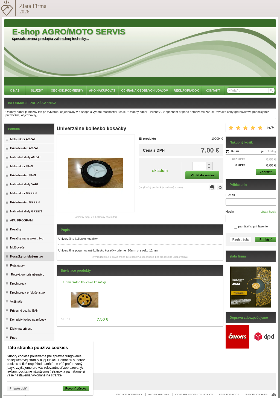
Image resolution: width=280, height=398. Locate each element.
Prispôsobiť (18, 388)
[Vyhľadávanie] (251, 90)
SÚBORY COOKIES (256, 394)
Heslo (230, 211)
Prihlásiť (265, 239)
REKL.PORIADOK (229, 394)
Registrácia (240, 239)
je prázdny (268, 151)
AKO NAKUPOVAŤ (158, 394)
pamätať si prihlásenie (251, 226)
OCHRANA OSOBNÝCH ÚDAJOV (194, 394)
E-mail (230, 195)
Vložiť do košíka (202, 175)
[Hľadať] (271, 90)
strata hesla (268, 211)
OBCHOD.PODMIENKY (129, 394)
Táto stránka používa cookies (37, 347)
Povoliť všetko (75, 388)
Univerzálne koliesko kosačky (84, 282)
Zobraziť (266, 172)
